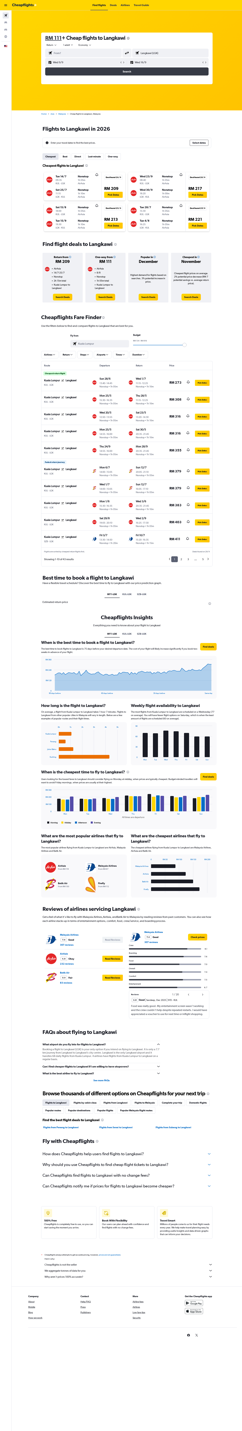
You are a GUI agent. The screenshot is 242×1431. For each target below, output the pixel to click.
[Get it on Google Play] (194, 1303)
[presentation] (128, 38)
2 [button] (181, 559)
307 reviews (66, 944)
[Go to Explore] (5, 36)
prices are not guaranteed (109, 1255)
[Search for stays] (5, 22)
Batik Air (64, 972)
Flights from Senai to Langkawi (116, 1127)
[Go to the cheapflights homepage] (24, 5)
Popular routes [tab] (53, 1110)
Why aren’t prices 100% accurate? (129, 1277)
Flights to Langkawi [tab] (56, 1102)
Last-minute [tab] (94, 156)
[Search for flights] (5, 15)
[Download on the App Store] (194, 1311)
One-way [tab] (113, 156)
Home (44, 114)
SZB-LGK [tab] (141, 594)
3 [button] (188, 559)
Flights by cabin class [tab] (85, 1102)
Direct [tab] (77, 156)
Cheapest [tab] (50, 156)
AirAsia (64, 953)
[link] (62, 297)
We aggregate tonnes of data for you (129, 1271)
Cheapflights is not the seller (129, 1265)
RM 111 (53, 38)
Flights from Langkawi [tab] (116, 1102)
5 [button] (203, 559)
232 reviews (67, 963)
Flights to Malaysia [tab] (145, 1102)
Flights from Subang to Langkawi (173, 1127)
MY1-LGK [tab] (112, 594)
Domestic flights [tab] (198, 1102)
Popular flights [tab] (105, 1110)
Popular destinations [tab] (79, 1110)
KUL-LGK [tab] (127, 594)
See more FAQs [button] (101, 1080)
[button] (5, 5)
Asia (52, 114)
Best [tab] (65, 156)
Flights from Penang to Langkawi (61, 1127)
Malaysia (62, 114)
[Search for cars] (5, 29)
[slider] (185, 345)
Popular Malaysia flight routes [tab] (136, 1110)
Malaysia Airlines (69, 934)
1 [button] (174, 559)
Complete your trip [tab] (172, 1102)
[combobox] (51, 45)
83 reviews (66, 982)
